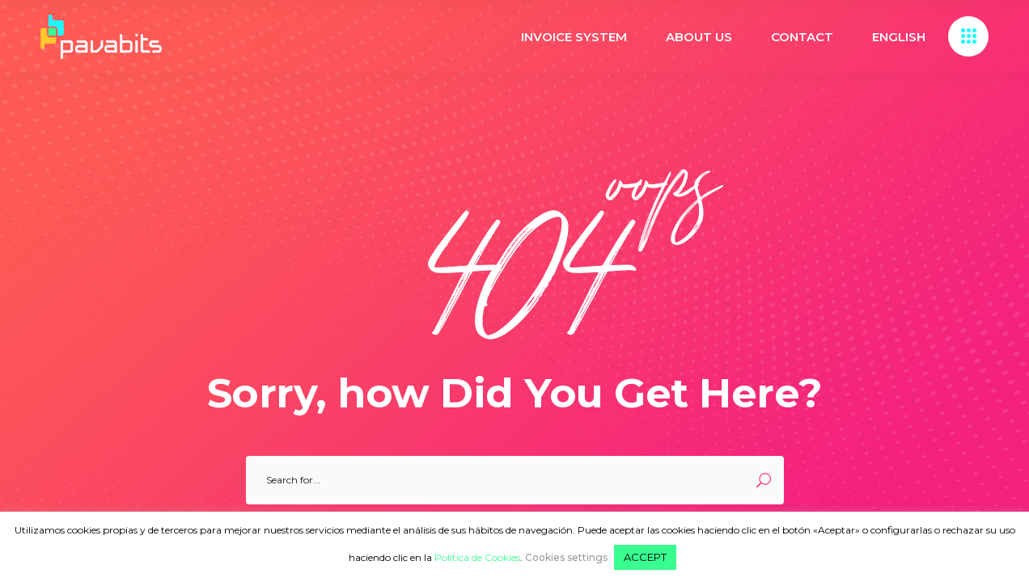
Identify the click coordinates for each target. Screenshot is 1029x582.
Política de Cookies (477, 557)
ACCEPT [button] (645, 556)
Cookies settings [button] (566, 557)
